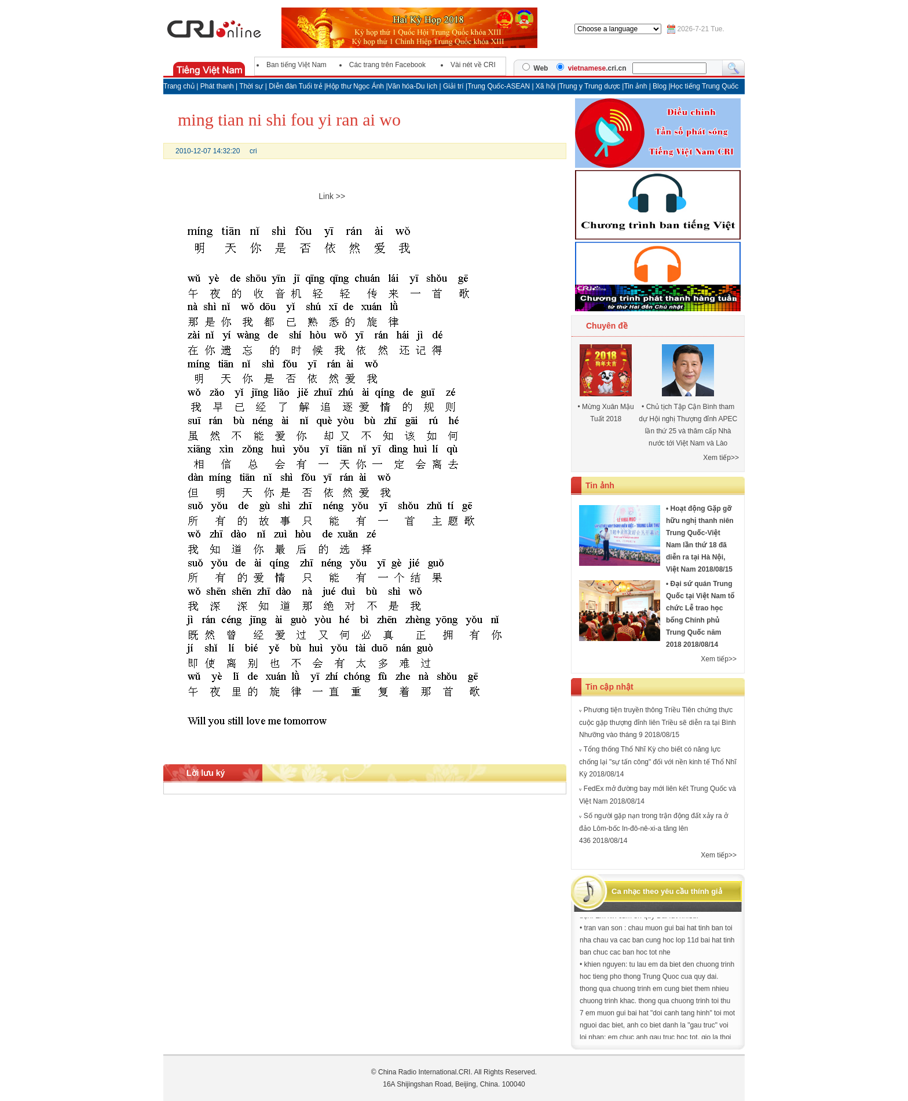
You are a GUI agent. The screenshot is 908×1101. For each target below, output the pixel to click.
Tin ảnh (636, 86)
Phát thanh (217, 86)
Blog (660, 86)
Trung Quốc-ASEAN (498, 86)
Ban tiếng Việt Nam (296, 65)
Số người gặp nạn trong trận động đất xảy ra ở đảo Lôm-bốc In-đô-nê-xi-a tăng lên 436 (653, 828)
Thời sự (251, 86)
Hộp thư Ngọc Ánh (356, 86)
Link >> (331, 196)
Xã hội (545, 86)
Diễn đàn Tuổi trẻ (295, 86)
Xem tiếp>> (721, 458)
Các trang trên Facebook (387, 65)
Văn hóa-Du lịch (414, 86)
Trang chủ (179, 86)
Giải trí (454, 86)
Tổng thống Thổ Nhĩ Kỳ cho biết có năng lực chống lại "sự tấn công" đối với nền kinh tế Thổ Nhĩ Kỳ (658, 761)
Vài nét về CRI (473, 65)
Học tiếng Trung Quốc (705, 86)
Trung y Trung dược (591, 86)
